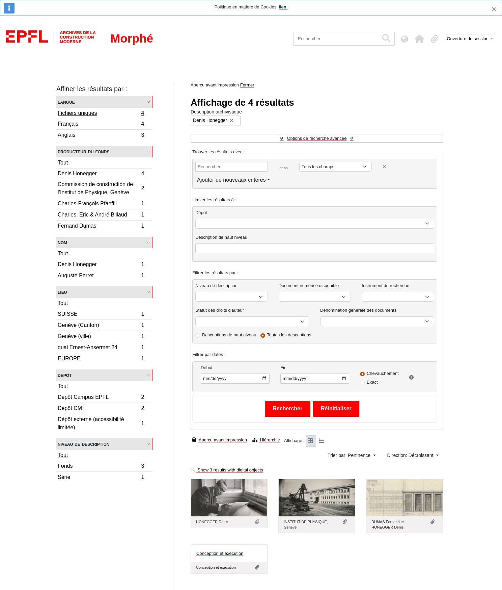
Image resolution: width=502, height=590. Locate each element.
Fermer (247, 84)
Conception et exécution (219, 553)
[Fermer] (494, 9)
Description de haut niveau (221, 237)
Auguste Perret (100, 276)
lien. (283, 6)
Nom (62, 242)
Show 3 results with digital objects (227, 469)
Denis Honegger (100, 174)
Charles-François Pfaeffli (100, 204)
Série (100, 478)
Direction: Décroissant (411, 455)
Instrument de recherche (385, 285)
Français (100, 125)
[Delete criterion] (384, 166)
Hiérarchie (266, 439)
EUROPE (100, 359)
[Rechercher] (336, 39)
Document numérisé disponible (309, 285)
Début (207, 367)
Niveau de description (83, 444)
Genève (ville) (100, 337)
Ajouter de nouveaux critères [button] (231, 180)
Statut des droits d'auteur (219, 310)
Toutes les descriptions (289, 334)
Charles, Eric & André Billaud (100, 216)
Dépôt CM (100, 409)
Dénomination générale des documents (358, 310)
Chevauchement (383, 373)
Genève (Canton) (100, 326)
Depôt (65, 375)
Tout (63, 162)
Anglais (100, 135)
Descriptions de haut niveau (229, 334)
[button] (419, 39)
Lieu (62, 292)
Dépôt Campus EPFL (100, 398)
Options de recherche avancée (316, 138)
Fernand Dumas (100, 226)
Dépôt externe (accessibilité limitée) (100, 423)
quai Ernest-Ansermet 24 (100, 348)
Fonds (100, 467)
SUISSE (100, 315)
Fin (283, 367)
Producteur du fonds (83, 151)
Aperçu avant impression (219, 439)
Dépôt (201, 212)
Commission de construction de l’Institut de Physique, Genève (100, 188)
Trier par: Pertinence (350, 455)
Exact (372, 382)
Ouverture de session (468, 38)
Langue (66, 102)
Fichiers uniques (100, 114)
